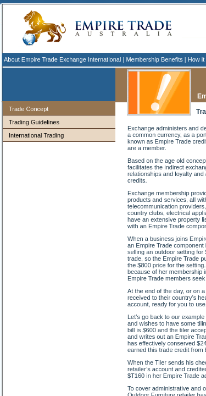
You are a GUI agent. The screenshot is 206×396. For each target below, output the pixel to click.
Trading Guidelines (34, 122)
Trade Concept (28, 109)
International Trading (36, 135)
